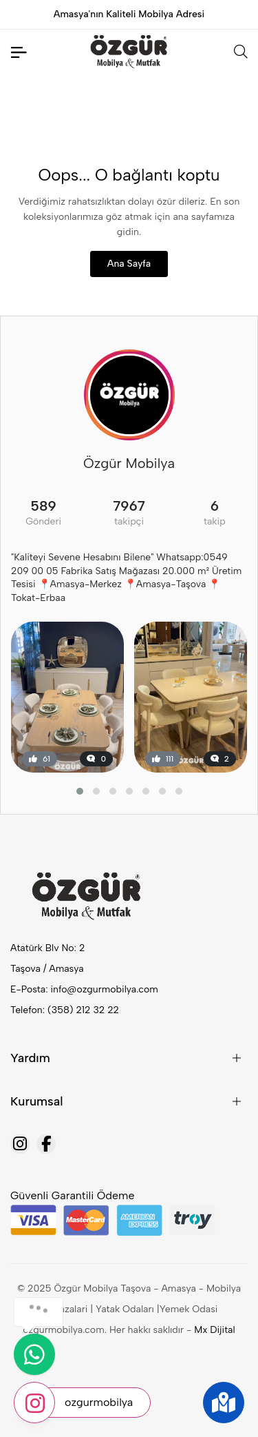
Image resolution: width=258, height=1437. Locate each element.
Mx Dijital (214, 1330)
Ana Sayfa (129, 263)
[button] (80, 791)
